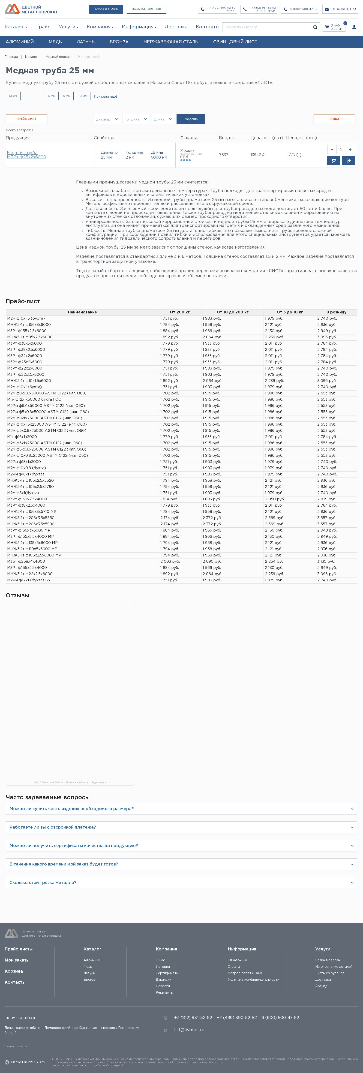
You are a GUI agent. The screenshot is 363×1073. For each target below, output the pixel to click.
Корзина (14, 971)
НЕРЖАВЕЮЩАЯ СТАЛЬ (171, 41)
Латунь (89, 973)
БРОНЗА (119, 41)
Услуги (322, 949)
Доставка (323, 979)
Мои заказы (17, 960)
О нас (160, 960)
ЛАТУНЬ (86, 41)
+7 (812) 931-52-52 (193, 1018)
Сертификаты (167, 973)
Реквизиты (164, 992)
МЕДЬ (55, 41)
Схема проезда (16, 1046)
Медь (88, 966)
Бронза (90, 979)
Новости (163, 986)
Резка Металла (327, 960)
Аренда (321, 986)
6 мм (51, 95)
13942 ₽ (257, 155)
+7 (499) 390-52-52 (237, 1018)
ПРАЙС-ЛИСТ (26, 119)
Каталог (14, 27)
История (163, 966)
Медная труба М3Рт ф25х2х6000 (26, 155)
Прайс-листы (19, 949)
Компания (166, 949)
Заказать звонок (146, 9)
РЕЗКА (334, 119)
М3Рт (13, 96)
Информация (242, 949)
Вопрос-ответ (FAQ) (245, 973)
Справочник (237, 960)
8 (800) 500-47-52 (280, 1018)
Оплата (234, 966)
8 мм (66, 95)
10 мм (82, 95)
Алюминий (92, 960)
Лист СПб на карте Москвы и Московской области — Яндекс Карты (70, 782)
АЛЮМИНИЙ (20, 41)
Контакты (15, 982)
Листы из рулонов (329, 973)
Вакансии (163, 979)
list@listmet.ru (189, 1030)
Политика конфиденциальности (253, 979)
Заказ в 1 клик (106, 9)
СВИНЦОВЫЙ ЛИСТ (235, 41)
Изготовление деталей (334, 966)
